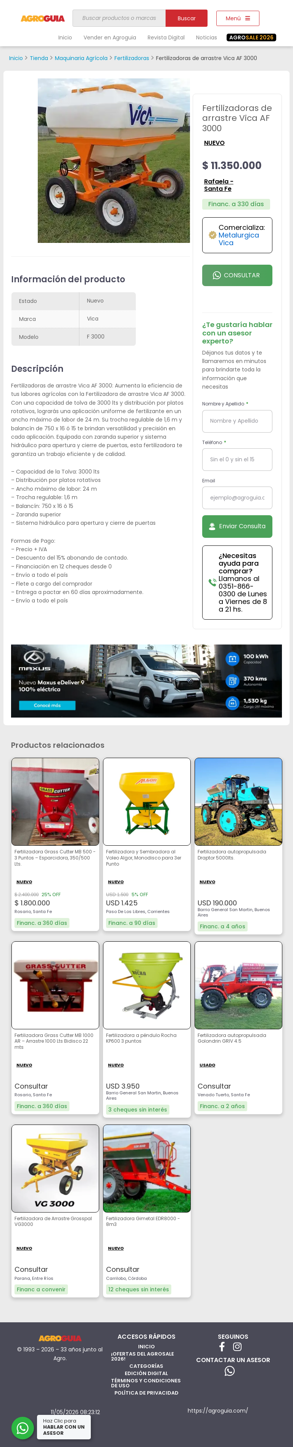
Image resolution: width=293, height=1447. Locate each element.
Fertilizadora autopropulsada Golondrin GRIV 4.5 (232, 1038)
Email (208, 480)
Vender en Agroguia (110, 37)
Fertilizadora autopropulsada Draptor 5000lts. (232, 855)
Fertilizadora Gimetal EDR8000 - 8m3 (143, 1222)
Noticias (206, 37)
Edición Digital (146, 1373)
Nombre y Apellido (223, 403)
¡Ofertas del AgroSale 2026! (142, 1356)
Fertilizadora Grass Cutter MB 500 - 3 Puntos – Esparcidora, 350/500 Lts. (55, 858)
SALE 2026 (251, 37)
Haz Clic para (64, 1427)
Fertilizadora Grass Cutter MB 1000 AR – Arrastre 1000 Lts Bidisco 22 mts (53, 1041)
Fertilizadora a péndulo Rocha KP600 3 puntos (141, 1038)
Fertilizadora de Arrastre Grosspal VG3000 (53, 1222)
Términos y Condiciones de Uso (146, 1383)
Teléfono (212, 442)
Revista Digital (166, 37)
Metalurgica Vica (239, 238)
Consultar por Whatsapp (237, 278)
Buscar (187, 18)
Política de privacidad (146, 1393)
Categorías (146, 1366)
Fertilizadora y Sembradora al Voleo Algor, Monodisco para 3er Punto (143, 858)
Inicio (65, 37)
